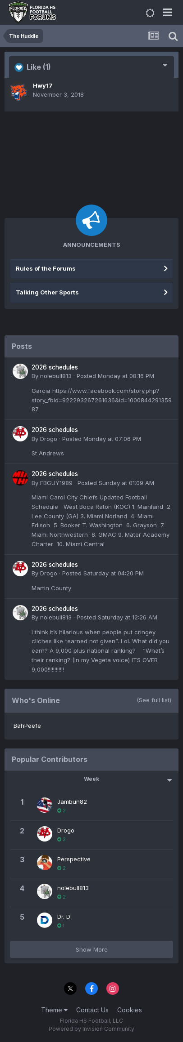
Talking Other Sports (47, 292)
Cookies (129, 1010)
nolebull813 (56, 375)
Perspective (74, 859)
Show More (92, 949)
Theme (54, 1010)
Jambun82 (72, 801)
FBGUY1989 (56, 482)
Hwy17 (43, 85)
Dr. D (63, 916)
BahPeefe (27, 725)
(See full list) (154, 700)
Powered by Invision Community (91, 1028)
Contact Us (92, 1010)
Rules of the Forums (46, 268)
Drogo (48, 438)
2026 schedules (55, 367)
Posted (115, 375)
